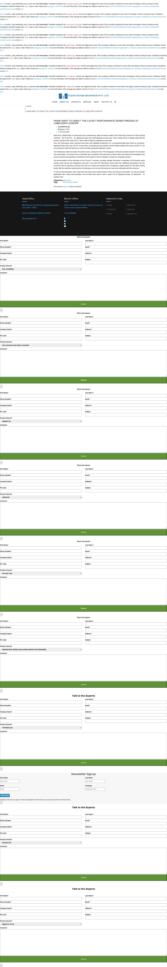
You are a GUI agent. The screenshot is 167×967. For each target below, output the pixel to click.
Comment (83, 286)
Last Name (89, 778)
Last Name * (126, 242)
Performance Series (70, 182)
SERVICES (87, 102)
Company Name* (41, 255)
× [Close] (1, 310)
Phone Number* (41, 249)
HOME (54, 102)
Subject (126, 261)
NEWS (96, 102)
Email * (126, 249)
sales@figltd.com (30, 218)
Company (88, 786)
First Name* (41, 242)
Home (29, 106)
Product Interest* (41, 268)
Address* (126, 255)
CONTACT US (106, 102)
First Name (4, 778)
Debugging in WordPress (55, 6)
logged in (65, 186)
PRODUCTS (76, 102)
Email (2, 786)
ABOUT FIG (64, 102)
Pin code (41, 261)
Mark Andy (67, 180)
